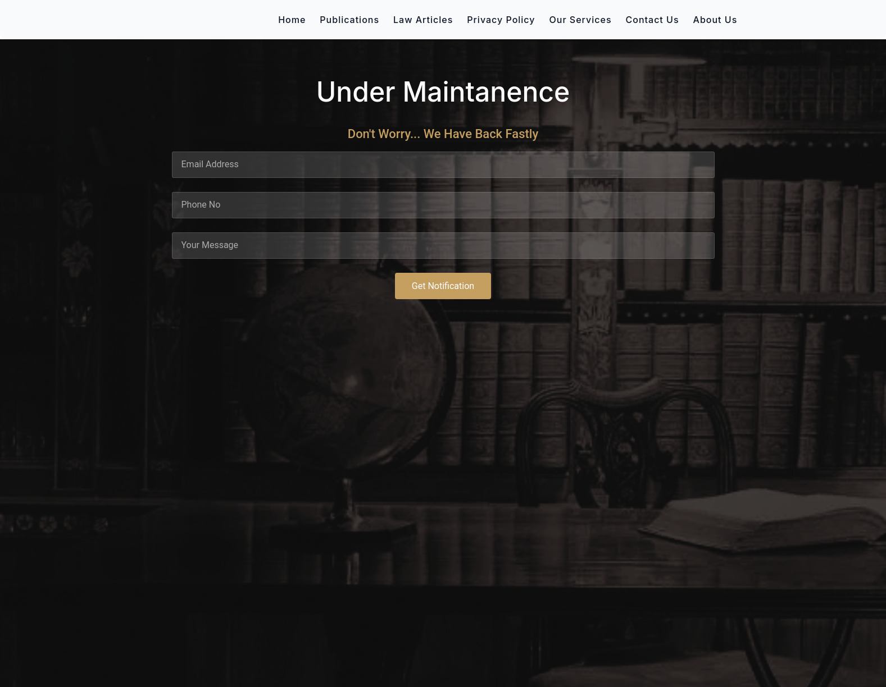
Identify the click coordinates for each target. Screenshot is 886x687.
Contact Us (652, 19)
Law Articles (423, 19)
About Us (715, 19)
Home (292, 19)
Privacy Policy (501, 19)
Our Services (580, 19)
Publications (349, 19)
